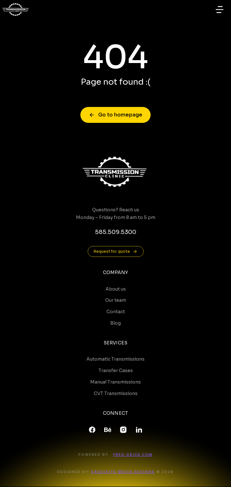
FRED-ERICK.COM (133, 454)
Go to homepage (115, 114)
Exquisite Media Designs (123, 471)
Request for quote (116, 251)
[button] (219, 9)
